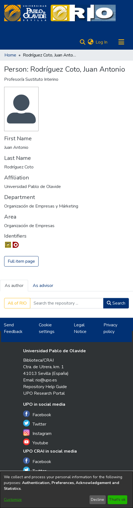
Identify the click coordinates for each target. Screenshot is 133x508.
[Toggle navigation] (121, 42)
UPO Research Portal (44, 393)
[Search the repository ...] (67, 303)
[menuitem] (90, 42)
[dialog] (66, 489)
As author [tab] (14, 286)
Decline (97, 499)
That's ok (117, 499)
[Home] (25, 13)
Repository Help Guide (45, 387)
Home (10, 55)
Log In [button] (102, 42)
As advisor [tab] (43, 286)
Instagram (37, 433)
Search (116, 303)
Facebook (37, 414)
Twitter (34, 423)
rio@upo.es (46, 380)
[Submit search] (82, 42)
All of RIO (17, 303)
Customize (13, 499)
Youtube (35, 442)
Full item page (21, 261)
